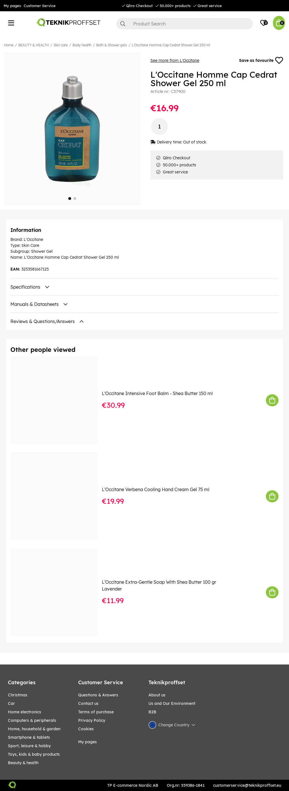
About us (156, 695)
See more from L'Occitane (174, 60)
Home (9, 45)
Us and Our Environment (171, 703)
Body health (82, 45)
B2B (152, 711)
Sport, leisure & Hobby (29, 745)
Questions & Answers (98, 695)
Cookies (86, 728)
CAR (11, 703)
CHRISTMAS (17, 695)
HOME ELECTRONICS (24, 711)
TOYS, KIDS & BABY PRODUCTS (34, 754)
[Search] (184, 23)
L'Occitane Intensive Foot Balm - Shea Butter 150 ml (157, 393)
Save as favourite (261, 60)
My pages (12, 5)
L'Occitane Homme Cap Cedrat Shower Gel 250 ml (171, 45)
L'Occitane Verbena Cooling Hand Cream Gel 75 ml (155, 489)
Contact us (88, 703)
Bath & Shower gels (111, 45)
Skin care (61, 45)
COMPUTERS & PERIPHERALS (32, 720)
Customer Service (40, 5)
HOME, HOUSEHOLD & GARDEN (34, 728)
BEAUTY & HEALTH (33, 45)
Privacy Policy (91, 720)
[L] (58, 400)
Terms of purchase (96, 711)
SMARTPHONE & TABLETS (29, 737)
